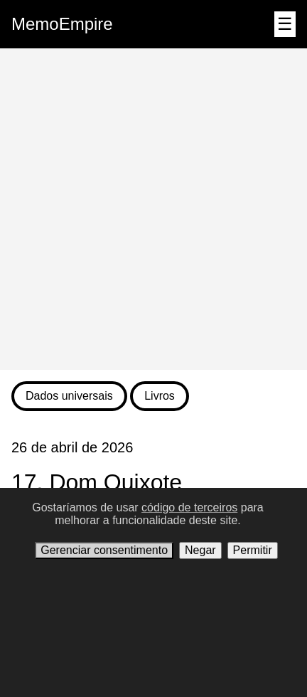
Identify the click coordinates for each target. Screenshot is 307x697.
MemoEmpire (62, 23)
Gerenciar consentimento (104, 550)
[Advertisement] (153, 209)
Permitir (252, 550)
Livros (159, 396)
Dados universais (69, 396)
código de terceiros (189, 507)
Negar (200, 550)
